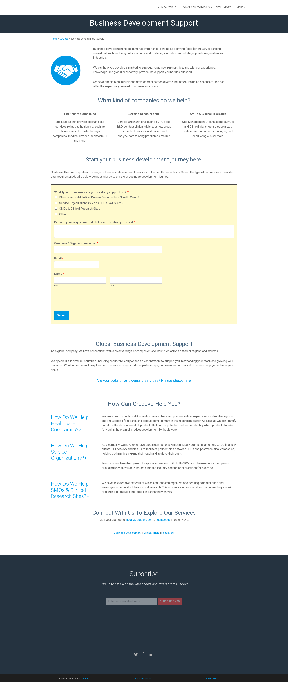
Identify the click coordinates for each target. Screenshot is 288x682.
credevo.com (87, 678)
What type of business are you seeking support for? (91, 192)
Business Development (127, 532)
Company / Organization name (76, 243)
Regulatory (223, 7)
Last (112, 285)
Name (59, 273)
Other (62, 214)
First (56, 285)
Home (54, 38)
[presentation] (82, 305)
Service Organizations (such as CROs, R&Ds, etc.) (91, 203)
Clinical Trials (167, 7)
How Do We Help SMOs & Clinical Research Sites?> (70, 490)
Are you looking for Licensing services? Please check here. (144, 380)
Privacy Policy (212, 678)
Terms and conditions (144, 678)
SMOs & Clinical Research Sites (79, 208)
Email (59, 258)
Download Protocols (196, 7)
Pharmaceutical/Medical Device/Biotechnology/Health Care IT (99, 197)
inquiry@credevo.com (139, 519)
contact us (163, 519)
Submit (61, 315)
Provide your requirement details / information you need (94, 222)
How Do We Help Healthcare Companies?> (70, 423)
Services (64, 38)
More (240, 7)
